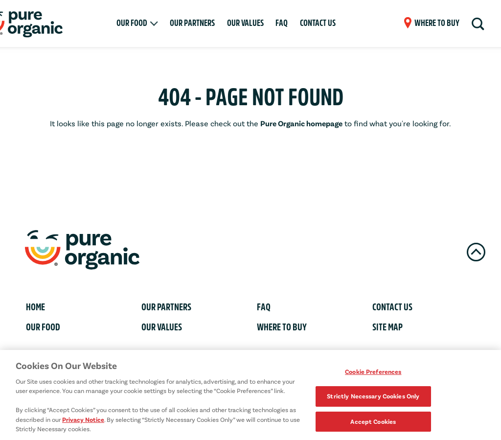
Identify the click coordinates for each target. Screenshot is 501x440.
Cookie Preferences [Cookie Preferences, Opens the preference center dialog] (373, 373)
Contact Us (318, 23)
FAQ (281, 23)
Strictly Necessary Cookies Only (373, 398)
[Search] (477, 23)
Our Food (131, 23)
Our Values (245, 23)
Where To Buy (282, 327)
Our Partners (192, 23)
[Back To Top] (476, 252)
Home (35, 307)
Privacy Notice (83, 421)
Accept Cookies (373, 423)
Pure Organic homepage (301, 123)
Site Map (387, 327)
